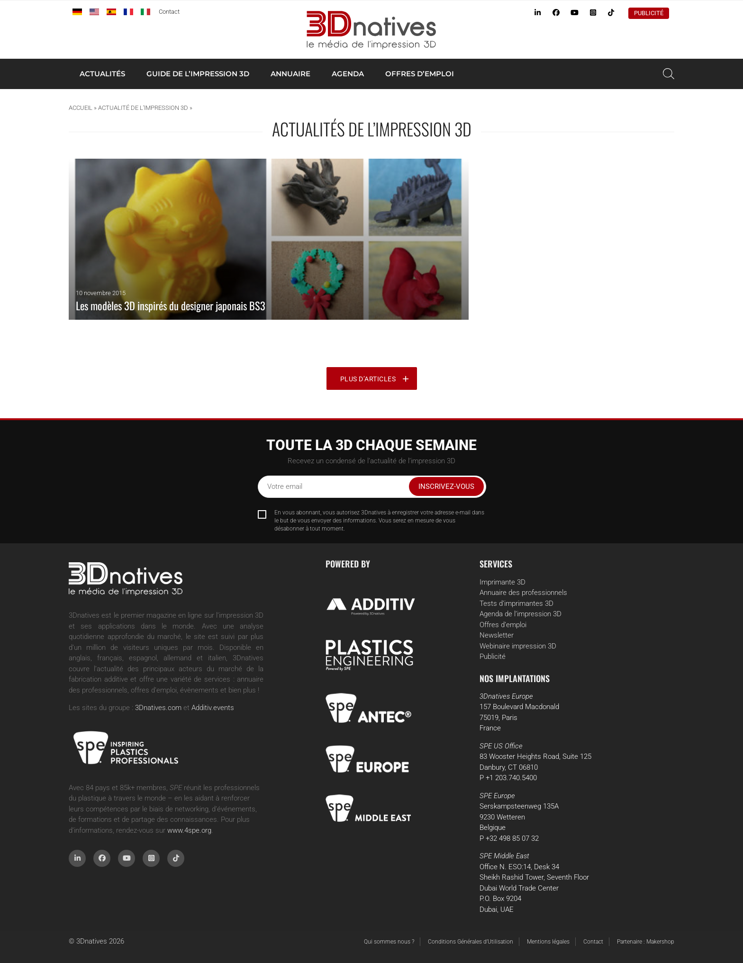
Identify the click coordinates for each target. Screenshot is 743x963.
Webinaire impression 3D (518, 646)
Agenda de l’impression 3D (521, 614)
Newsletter (497, 635)
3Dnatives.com (158, 707)
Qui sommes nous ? (389, 941)
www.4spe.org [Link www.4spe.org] (189, 830)
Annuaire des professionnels (523, 592)
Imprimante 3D (503, 582)
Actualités (102, 73)
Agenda (348, 73)
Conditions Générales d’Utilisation (470, 941)
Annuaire (290, 73)
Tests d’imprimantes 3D (516, 603)
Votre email (284, 486)
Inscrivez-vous (446, 486)
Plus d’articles (368, 379)
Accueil (80, 107)
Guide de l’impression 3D (197, 73)
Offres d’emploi (419, 73)
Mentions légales (548, 941)
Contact (169, 11)
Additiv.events (212, 707)
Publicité (648, 13)
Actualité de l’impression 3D (143, 107)
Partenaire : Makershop (645, 941)
